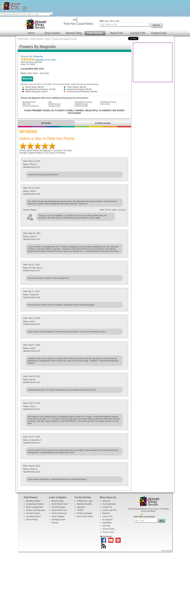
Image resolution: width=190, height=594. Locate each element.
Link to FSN (108, 516)
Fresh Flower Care (60, 504)
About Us (106, 501)
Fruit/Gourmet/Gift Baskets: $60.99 (80, 91)
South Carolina (37, 39)
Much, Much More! (85, 516)
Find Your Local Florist (144, 517)
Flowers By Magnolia (32, 56)
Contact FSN (137, 33)
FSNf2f (80, 510)
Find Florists (95, 33)
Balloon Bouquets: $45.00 (35, 91)
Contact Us (107, 507)
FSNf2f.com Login (85, 501)
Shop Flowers (52, 33)
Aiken (47, 39)
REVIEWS (46, 123)
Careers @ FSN (109, 510)
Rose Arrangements (34, 507)
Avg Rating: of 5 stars (45, 60)
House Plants (32, 519)
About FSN (116, 33)
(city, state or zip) (109, 21)
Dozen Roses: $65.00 (33, 87)
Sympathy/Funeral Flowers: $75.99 (38, 89)
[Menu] (24, 11)
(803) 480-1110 (36, 68)
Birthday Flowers (33, 501)
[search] (51, 13)
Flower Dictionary (59, 513)
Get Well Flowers (33, 516)
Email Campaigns (84, 513)
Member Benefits (84, 504)
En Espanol (107, 519)
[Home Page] (11, 11)
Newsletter (107, 523)
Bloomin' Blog (73, 33)
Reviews (106, 513)
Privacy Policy (109, 529)
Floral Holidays (58, 516)
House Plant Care (59, 510)
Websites (81, 507)
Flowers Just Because (35, 510)
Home (31, 33)
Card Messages (58, 507)
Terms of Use (108, 532)
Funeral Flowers (33, 513)
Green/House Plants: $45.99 (77, 89)
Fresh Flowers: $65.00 (75, 87)
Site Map (106, 526)
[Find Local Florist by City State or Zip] (25, 14)
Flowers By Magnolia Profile (65, 39)
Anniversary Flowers (35, 504)
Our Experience (109, 504)
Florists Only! (158, 33)
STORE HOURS (102, 123)
